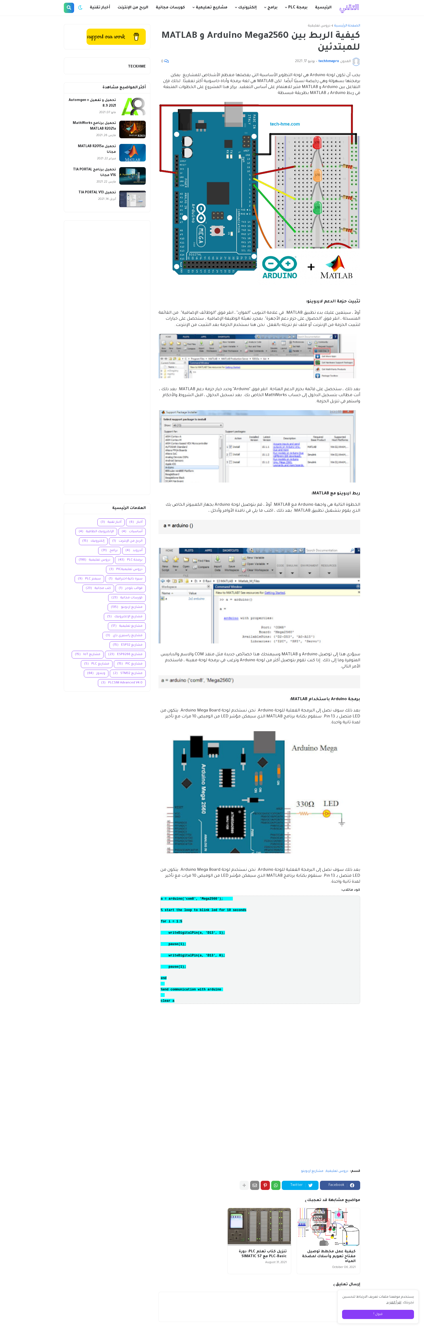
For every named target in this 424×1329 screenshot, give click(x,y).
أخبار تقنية (111, 522)
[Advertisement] (107, 357)
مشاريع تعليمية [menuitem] (211, 8)
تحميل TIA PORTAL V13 (97, 193)
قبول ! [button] (378, 1314)
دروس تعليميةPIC (126, 569)
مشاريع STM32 (128, 673)
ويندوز (96, 673)
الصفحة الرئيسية (347, 26)
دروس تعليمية (319, 26)
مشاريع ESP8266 (125, 654)
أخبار (136, 522)
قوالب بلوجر (131, 588)
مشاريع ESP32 (128, 645)
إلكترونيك (93, 541)
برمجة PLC (130, 560)
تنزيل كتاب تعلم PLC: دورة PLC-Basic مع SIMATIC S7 (263, 1254)
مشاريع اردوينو (312, 1171)
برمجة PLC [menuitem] (297, 8)
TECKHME (137, 67)
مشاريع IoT (87, 654)
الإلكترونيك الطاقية (96, 531)
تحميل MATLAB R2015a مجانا (97, 149)
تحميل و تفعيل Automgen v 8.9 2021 (92, 103)
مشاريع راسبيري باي (124, 635)
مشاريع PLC (96, 664)
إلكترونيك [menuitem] (247, 8)
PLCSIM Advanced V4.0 (122, 683)
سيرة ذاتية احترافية (126, 579)
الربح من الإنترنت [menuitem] (133, 8)
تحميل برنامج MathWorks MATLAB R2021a (94, 126)
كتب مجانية (98, 588)
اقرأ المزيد (393, 1303)
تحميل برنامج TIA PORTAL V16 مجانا (94, 172)
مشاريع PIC (130, 664)
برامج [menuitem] (272, 8)
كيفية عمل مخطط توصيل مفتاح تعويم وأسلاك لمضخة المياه (329, 1256)
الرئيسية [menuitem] (323, 8)
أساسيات (132, 531)
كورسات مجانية (127, 598)
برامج (109, 550)
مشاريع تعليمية (127, 626)
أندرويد (134, 550)
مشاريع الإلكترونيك (125, 616)
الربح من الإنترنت (127, 541)
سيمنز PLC (89, 579)
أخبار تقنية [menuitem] (100, 8)
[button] (80, 8)
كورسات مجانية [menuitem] (170, 8)
